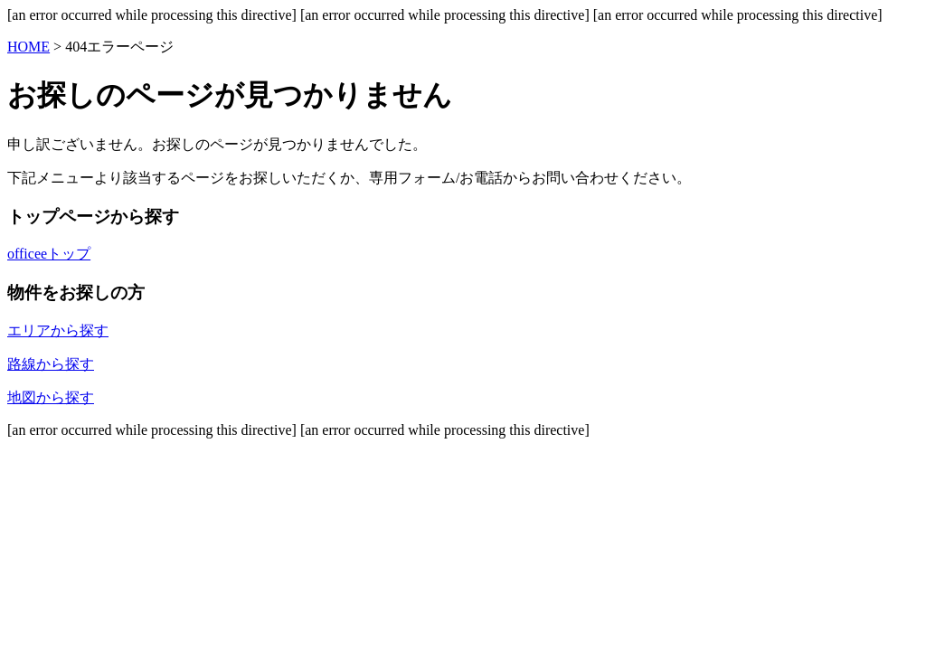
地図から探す (50, 397)
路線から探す (50, 364)
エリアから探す (58, 330)
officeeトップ (48, 253)
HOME (28, 46)
